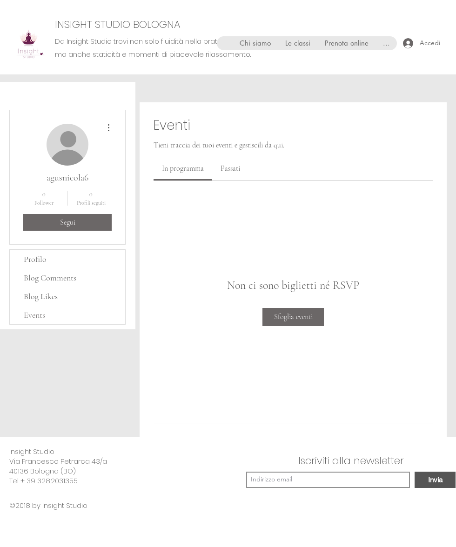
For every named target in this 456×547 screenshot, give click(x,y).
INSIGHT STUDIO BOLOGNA (118, 24)
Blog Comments (50, 278)
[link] (183, 168)
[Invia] (435, 480)
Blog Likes (41, 296)
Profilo (35, 259)
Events (34, 315)
